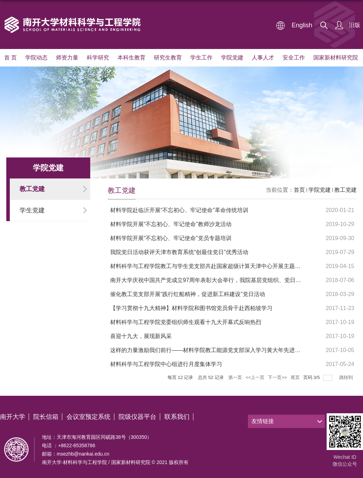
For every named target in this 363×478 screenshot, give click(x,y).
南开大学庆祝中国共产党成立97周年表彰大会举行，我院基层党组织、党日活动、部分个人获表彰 (230, 280)
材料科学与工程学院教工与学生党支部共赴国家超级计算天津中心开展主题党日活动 (213, 266)
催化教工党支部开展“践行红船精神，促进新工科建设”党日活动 (187, 294)
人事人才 (263, 58)
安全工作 (294, 58)
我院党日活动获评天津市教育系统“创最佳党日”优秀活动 (179, 252)
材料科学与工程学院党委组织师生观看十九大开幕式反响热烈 (185, 322)
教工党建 (345, 190)
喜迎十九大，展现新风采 (141, 336)
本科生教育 (131, 58)
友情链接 (262, 421)
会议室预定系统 (88, 416)
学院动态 (36, 58)
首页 (299, 190)
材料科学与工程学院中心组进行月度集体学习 (166, 364)
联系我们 (177, 416)
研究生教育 (168, 58)
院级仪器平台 (137, 416)
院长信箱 (45, 416)
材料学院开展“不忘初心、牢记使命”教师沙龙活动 (171, 224)
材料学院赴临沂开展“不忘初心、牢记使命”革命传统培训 (179, 210)
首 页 (10, 58)
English (302, 25)
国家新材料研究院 (335, 58)
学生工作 (201, 58)
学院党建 (232, 58)
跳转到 (346, 377)
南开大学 (12, 416)
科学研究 (98, 58)
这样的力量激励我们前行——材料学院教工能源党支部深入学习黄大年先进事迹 (208, 350)
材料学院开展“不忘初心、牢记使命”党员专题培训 (171, 238)
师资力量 (67, 58)
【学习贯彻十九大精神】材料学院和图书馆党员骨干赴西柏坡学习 (191, 308)
